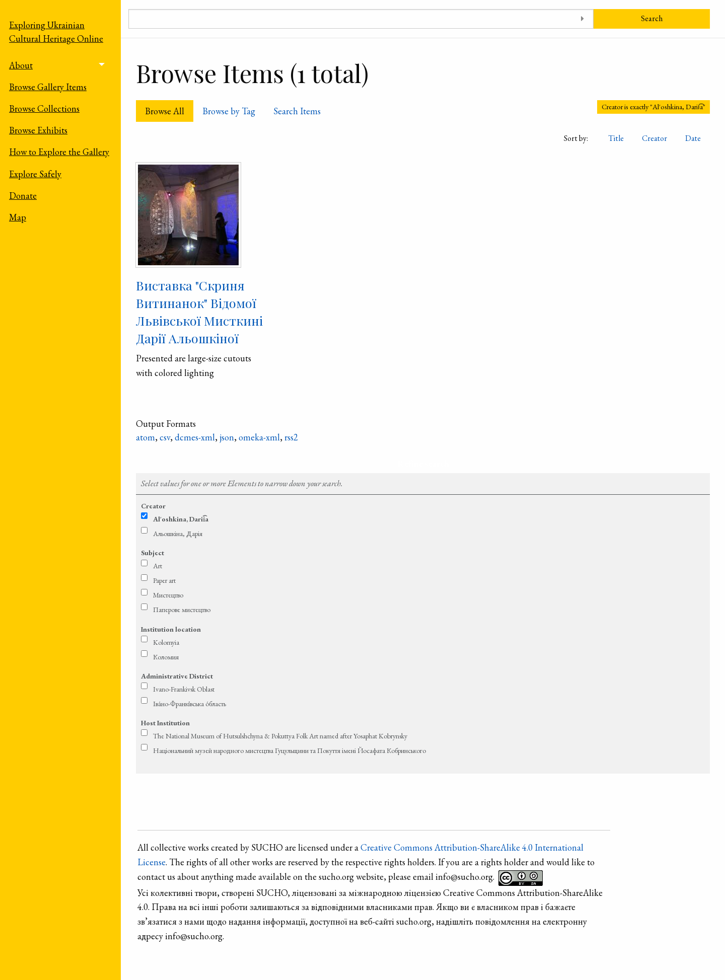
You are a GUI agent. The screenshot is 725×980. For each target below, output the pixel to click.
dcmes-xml (195, 437)
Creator (654, 138)
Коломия (166, 656)
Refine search (423, 463)
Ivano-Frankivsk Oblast (183, 689)
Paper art (164, 580)
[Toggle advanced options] (582, 19)
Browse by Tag (228, 111)
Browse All (164, 111)
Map (17, 217)
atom (145, 437)
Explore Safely (35, 174)
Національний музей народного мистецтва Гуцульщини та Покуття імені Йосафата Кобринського (289, 750)
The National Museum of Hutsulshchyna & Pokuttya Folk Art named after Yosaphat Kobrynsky (280, 735)
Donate (23, 195)
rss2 (291, 437)
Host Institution (165, 722)
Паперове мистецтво (181, 609)
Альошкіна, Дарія (177, 533)
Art (157, 565)
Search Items (297, 111)
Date (693, 138)
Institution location (171, 629)
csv (165, 437)
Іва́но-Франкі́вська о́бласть (189, 703)
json (227, 437)
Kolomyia (166, 642)
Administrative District (177, 676)
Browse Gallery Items (48, 87)
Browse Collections (44, 108)
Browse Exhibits (38, 130)
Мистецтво (168, 594)
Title (616, 138)
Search (652, 18)
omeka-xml (259, 437)
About (21, 65)
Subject (152, 552)
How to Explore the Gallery (59, 152)
